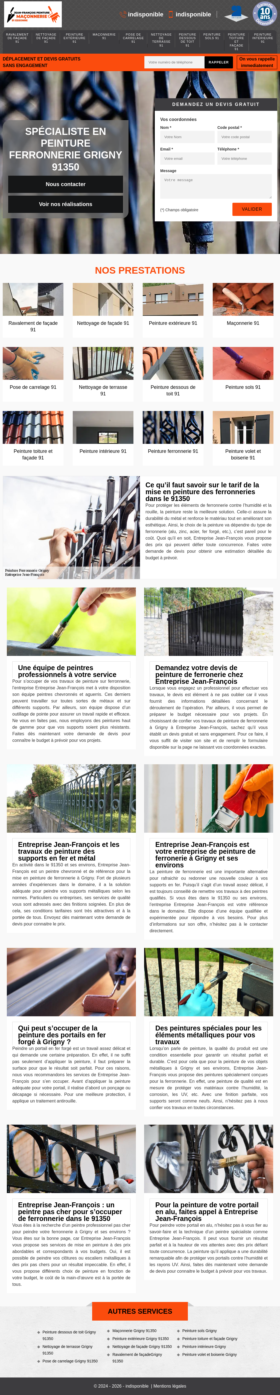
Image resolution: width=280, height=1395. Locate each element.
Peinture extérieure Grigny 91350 (140, 1338)
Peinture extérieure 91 (75, 38)
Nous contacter (66, 184)
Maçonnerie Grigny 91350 (134, 1331)
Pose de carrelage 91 (133, 38)
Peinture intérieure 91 (262, 38)
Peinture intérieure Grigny (204, 1346)
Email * (166, 149)
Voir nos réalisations (65, 204)
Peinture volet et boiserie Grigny (209, 1354)
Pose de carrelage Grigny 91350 (70, 1361)
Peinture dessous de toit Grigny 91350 (69, 1335)
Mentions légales (169, 1386)
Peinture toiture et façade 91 (236, 42)
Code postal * (229, 127)
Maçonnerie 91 (104, 36)
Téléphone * (228, 149)
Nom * (165, 127)
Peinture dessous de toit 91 (187, 40)
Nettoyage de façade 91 (46, 38)
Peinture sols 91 (212, 36)
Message (168, 171)
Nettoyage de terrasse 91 (161, 40)
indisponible (142, 14)
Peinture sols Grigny (199, 1331)
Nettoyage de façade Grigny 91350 (142, 1346)
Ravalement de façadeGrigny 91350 (137, 1357)
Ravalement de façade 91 (17, 38)
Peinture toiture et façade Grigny (210, 1338)
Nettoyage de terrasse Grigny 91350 (68, 1349)
